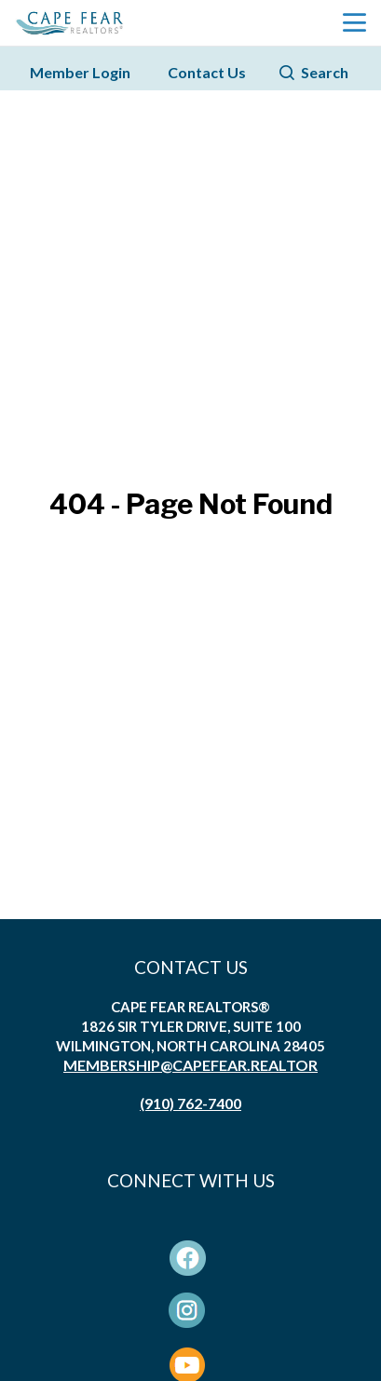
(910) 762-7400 (190, 1103)
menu (354, 22)
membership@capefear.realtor (190, 1065)
